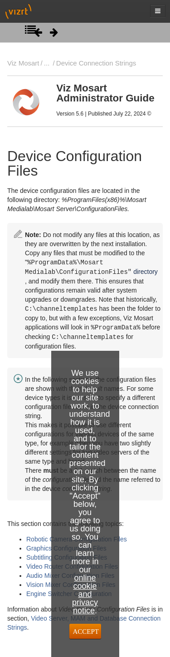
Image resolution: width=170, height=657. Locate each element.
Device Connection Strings (96, 63)
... (46, 63)
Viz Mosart (23, 63)
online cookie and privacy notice (85, 594)
